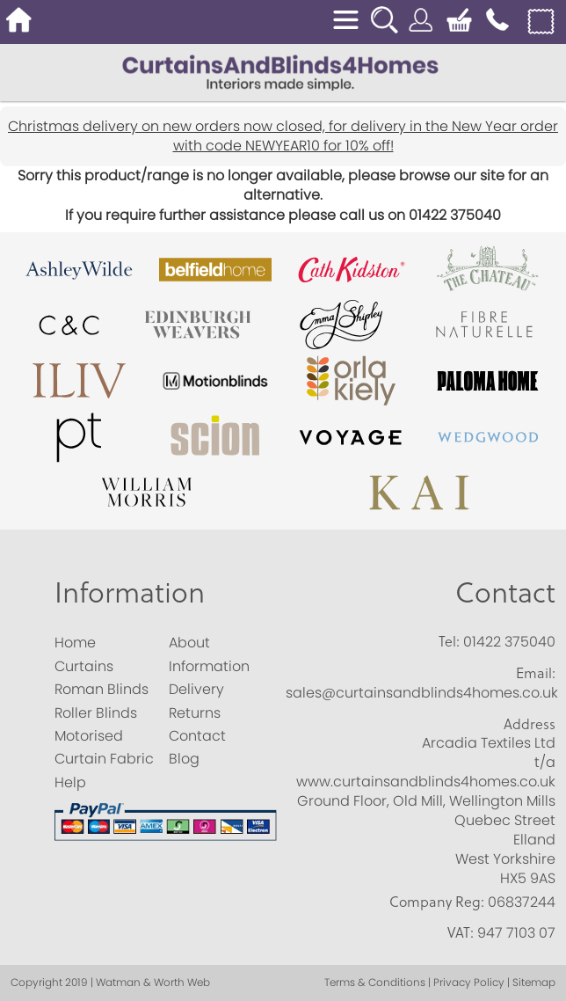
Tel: (449, 641)
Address (529, 724)
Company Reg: (436, 901)
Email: (535, 673)
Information (129, 591)
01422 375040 (509, 642)
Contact (505, 591)
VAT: (460, 932)
